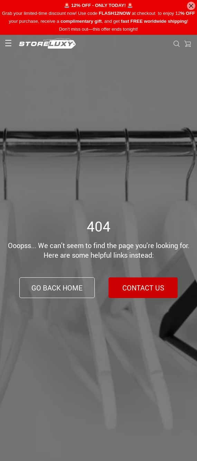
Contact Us (143, 288)
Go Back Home (57, 288)
